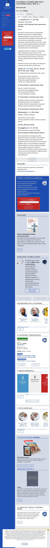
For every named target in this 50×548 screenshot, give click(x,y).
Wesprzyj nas (7, 43)
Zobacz (19, 249)
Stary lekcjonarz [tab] (29, 14)
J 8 (29, 112)
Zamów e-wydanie (28, 465)
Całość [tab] (18, 16)
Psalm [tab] (30, 16)
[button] (18, 329)
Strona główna (6, 12)
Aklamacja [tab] (35, 16)
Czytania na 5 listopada (23, 298)
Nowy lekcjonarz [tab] (20, 14)
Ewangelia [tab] (42, 16)
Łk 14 (30, 128)
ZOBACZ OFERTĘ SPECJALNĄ (32, 290)
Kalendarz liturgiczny (5, 18)
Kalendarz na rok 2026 (32, 401)
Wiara (3, 26)
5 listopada (21, 364)
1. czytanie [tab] (24, 16)
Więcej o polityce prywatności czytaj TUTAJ (25, 539)
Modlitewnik (5, 21)
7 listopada (36, 364)
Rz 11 (30, 20)
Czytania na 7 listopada (41, 298)
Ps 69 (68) (28, 69)
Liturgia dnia (21, 344)
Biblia (6, 15)
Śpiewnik (4, 24)
